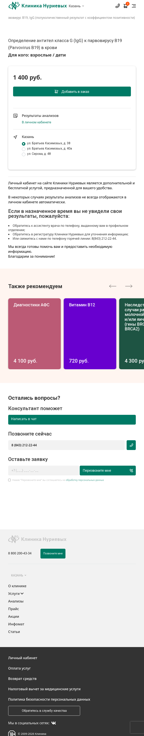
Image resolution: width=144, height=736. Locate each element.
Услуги (16, 580)
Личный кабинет (22, 644)
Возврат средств (22, 665)
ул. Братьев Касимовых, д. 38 (48, 143)
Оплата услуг (19, 655)
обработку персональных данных (85, 466)
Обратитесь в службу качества (44, 697)
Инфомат (16, 611)
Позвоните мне (53, 540)
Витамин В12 (112, 305)
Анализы (16, 588)
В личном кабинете (36, 122)
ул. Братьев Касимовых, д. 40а (49, 148)
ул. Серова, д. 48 (39, 154)
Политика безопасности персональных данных (49, 686)
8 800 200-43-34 (19, 540)
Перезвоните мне (104, 457)
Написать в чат (24, 405)
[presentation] (113, 286)
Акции (13, 603)
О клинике (17, 572)
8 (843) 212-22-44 (24, 432)
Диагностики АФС (34, 305)
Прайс (13, 595)
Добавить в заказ (72, 92)
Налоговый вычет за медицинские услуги (44, 675)
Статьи (14, 618)
